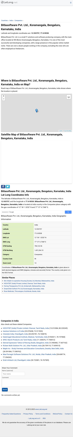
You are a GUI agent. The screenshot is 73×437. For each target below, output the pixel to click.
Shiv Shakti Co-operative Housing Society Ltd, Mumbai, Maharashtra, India (29, 281)
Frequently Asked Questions (11, 414)
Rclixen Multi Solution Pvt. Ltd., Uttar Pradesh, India (22, 346)
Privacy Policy (28, 414)
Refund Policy (57, 414)
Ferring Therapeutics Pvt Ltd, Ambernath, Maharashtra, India (24, 286)
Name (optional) (7, 370)
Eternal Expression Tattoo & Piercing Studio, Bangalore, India (26, 343)
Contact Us (68, 414)
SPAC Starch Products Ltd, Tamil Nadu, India (19, 340)
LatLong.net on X (34, 418)
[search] (31, 212)
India (11, 20)
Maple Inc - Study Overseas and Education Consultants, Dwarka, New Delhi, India (33, 349)
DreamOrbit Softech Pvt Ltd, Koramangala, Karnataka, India (24, 289)
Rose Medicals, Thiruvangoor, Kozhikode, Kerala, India (22, 291)
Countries (4, 20)
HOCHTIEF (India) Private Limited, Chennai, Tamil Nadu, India (24, 283)
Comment (5, 377)
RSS (44, 418)
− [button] (3, 99)
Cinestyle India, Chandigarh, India (15, 334)
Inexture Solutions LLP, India (13, 331)
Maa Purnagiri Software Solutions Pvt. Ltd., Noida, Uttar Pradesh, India (29, 354)
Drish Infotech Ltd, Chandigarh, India (16, 360)
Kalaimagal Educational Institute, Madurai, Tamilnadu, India (25, 337)
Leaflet (60, 130)
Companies (18, 20)
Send (5, 390)
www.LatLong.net (41, 409)
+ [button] (3, 96)
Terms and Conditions (42, 414)
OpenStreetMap (67, 130)
